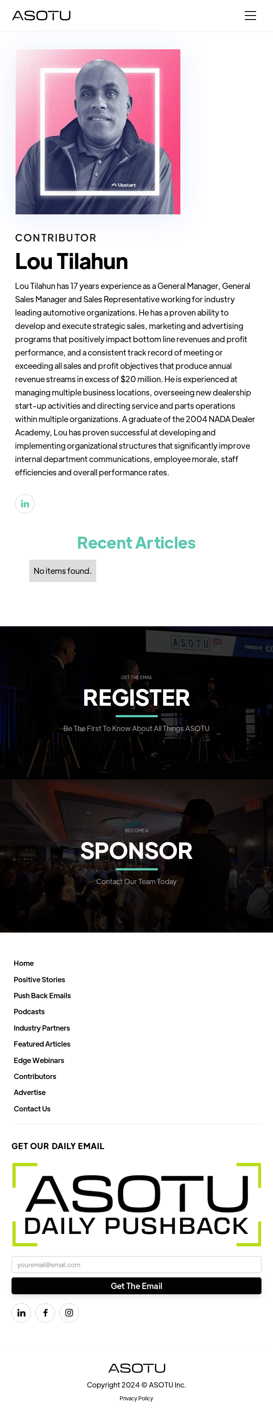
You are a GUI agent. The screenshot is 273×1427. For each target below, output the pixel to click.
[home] (41, 15)
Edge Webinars (39, 1060)
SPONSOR (136, 849)
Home (24, 963)
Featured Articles (42, 1043)
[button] (250, 15)
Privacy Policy (136, 1398)
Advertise (30, 1092)
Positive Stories (39, 979)
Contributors (35, 1076)
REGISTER (137, 696)
